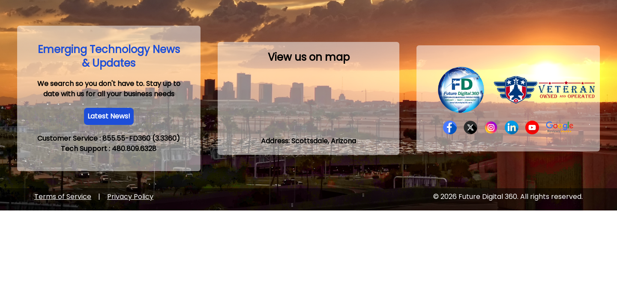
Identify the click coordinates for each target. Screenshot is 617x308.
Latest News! (108, 116)
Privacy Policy (130, 196)
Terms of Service (62, 196)
